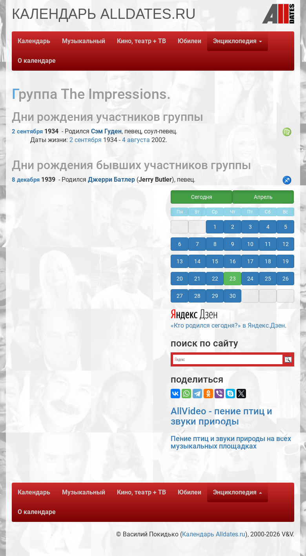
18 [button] (268, 261)
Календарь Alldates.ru (213, 534)
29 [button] (215, 296)
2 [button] (232, 227)
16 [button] (233, 261)
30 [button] (233, 296)
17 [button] (250, 261)
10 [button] (250, 244)
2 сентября (27, 131)
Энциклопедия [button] (237, 41)
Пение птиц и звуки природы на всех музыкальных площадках (231, 442)
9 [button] (232, 244)
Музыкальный (83, 41)
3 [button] (250, 227)
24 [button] (250, 278)
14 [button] (197, 261)
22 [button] (215, 278)
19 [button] (285, 261)
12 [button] (285, 244)
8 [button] (215, 244)
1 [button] (215, 227)
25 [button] (268, 278)
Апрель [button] (263, 197)
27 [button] (180, 296)
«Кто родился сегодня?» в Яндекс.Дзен (228, 317)
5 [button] (285, 227)
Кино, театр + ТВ (141, 41)
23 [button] (233, 278)
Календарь (34, 41)
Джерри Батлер (111, 179)
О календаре (37, 60)
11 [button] (268, 244)
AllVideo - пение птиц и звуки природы (221, 416)
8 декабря (26, 179)
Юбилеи (189, 41)
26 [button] (285, 278)
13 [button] (180, 261)
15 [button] (215, 261)
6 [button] (179, 244)
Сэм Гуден (106, 131)
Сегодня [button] (201, 197)
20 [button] (180, 278)
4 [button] (268, 227)
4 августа (136, 140)
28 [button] (197, 296)
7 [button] (197, 244)
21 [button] (197, 278)
